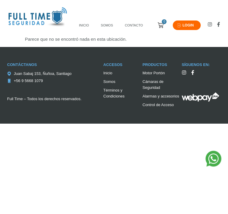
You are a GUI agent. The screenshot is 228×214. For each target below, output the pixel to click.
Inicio (84, 25)
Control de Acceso (158, 105)
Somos (107, 25)
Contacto (134, 25)
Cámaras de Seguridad (153, 84)
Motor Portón (153, 73)
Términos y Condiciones (114, 93)
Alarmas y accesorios (160, 96)
